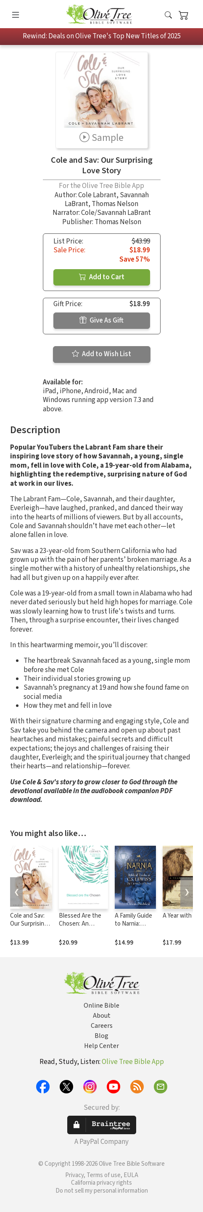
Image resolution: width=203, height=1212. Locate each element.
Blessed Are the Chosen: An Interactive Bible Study (81, 927)
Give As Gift (101, 320)
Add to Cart (101, 277)
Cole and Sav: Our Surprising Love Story (28, 923)
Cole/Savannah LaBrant (116, 213)
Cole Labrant (97, 195)
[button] (168, 15)
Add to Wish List (101, 354)
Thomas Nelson (115, 204)
